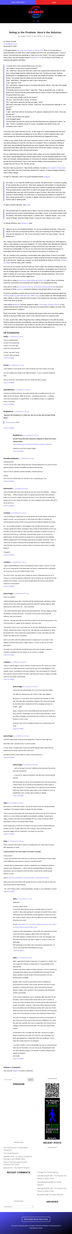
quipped (47, 177)
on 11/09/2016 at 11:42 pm (21, 593)
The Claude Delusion (11, 1153)
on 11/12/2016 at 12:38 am (16, 803)
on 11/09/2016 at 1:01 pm (21, 411)
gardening (16, 304)
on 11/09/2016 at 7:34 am (16, 365)
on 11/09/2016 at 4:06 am (15, 336)
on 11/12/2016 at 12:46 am (16, 841)
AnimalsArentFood (43, 1182)
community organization (27, 280)
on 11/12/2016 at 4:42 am (24, 958)
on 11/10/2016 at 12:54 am (18, 662)
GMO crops (35, 296)
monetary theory (53, 304)
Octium (6, 365)
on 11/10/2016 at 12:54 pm (31, 435)
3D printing (43, 304)
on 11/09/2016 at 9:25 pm (26, 458)
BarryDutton (41, 1195)
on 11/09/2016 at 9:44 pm (20, 488)
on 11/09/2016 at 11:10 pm (18, 513)
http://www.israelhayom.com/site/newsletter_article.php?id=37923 (28, 878)
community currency (26, 287)
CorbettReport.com (10, 44)
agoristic (20, 289)
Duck (39, 1172)
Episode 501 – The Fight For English (16, 1168)
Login (54, 2)
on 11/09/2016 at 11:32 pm (18, 562)
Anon (39, 1188)
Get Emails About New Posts (36, 1219)
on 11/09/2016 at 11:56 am (22, 390)
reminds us (25, 223)
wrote (28, 205)
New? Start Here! (18, 2)
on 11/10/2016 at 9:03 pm (30, 764)
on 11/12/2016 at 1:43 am (24, 899)
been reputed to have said (56, 168)
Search (31, 1079)
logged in (16, 1071)
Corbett (23, 36)
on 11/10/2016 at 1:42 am (30, 686)
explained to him (36, 57)
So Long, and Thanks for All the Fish (30, 50)
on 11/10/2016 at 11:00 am (21, 736)
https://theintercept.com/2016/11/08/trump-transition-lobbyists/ (32, 444)
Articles (39, 36)
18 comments (48, 36)
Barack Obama (10, 422)
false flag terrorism (23, 296)
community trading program (43, 287)
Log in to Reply (9, 358)
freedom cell (42, 280)
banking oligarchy (10, 296)
